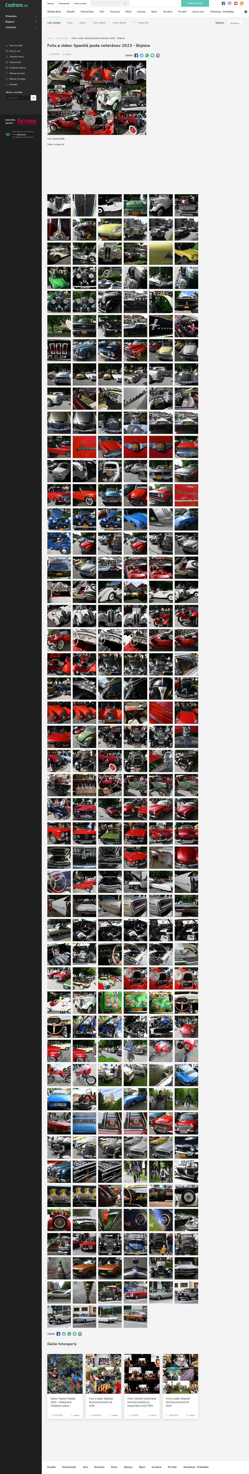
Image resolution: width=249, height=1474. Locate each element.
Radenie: (220, 22)
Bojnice (10, 22)
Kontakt (13, 84)
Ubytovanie (15, 62)
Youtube (235, 3)
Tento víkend (119, 22)
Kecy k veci (15, 51)
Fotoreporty (64, 3)
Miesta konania (17, 73)
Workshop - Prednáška (222, 11)
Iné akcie (167, 11)
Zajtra (83, 22)
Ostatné (11, 27)
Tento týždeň (99, 22)
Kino (102, 11)
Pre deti (182, 11)
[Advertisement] (223, 86)
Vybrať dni (143, 22)
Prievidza (11, 16)
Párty (128, 11)
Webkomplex (21, 134)
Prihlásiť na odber (33, 98)
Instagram (229, 3)
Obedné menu (17, 56)
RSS (241, 3)
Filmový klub (87, 11)
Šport (154, 11)
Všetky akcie (54, 11)
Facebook (223, 3)
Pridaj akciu (195, 3)
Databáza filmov (18, 67)
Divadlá (70, 11)
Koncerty (115, 11)
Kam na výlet (16, 45)
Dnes (70, 22)
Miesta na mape (18, 78)
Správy (50, 3)
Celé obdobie (54, 22)
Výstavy (141, 11)
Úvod (50, 38)
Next (245, 12)
